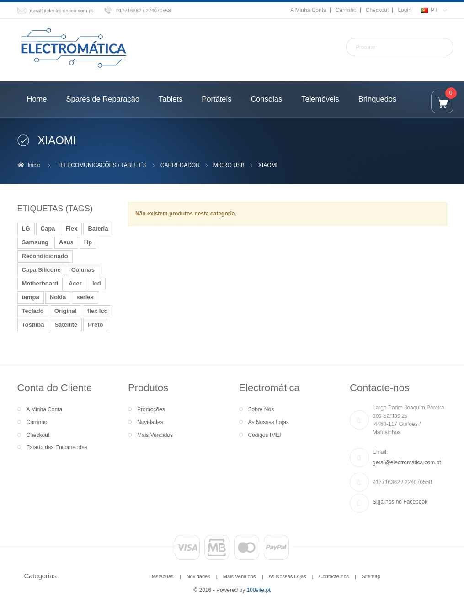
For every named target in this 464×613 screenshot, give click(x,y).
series (85, 297)
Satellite (65, 324)
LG (26, 228)
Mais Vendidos (155, 435)
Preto (95, 324)
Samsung (35, 242)
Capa (48, 228)
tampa (30, 297)
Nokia (58, 297)
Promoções (151, 409)
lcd (96, 283)
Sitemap (371, 576)
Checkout (377, 10)
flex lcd (97, 310)
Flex (71, 228)
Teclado (33, 310)
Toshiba (33, 324)
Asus (66, 242)
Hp (88, 242)
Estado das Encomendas (57, 447)
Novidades (150, 422)
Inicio (34, 165)
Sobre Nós (261, 409)
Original (65, 310)
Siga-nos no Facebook (400, 502)
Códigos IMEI (264, 435)
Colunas (83, 269)
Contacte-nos (334, 576)
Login (404, 10)
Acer (75, 283)
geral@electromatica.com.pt (61, 10)
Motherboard (40, 283)
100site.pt (259, 590)
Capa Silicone (41, 269)
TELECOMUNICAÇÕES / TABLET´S (102, 165)
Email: (380, 452)
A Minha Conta (308, 10)
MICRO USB (229, 165)
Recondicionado (45, 256)
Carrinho (346, 10)
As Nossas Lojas (268, 422)
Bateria (98, 228)
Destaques (161, 576)
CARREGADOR (180, 165)
